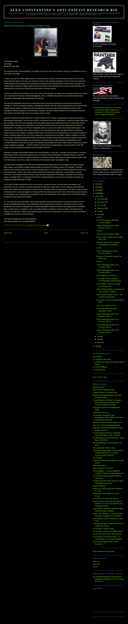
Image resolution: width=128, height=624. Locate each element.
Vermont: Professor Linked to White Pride (107, 422)
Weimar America (98, 387)
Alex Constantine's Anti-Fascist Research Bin (64, 10)
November (101, 202)
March (99, 342)
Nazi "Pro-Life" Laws (100, 377)
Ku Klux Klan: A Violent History (103, 529)
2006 (97, 196)
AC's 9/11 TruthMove (100, 367)
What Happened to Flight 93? (107, 275)
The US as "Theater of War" (106, 305)
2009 (97, 187)
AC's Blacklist (97, 357)
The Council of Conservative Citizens (105, 498)
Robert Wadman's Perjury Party (103, 551)
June (99, 214)
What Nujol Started (99, 465)
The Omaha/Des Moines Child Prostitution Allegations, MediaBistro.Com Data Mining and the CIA (108, 579)
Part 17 (95, 567)
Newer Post (8, 233)
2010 (97, 184)
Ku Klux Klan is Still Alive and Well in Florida (108, 531)
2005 (97, 346)
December (101, 199)
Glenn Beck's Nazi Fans (101, 412)
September (101, 208)
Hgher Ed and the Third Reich (103, 468)
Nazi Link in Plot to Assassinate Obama (106, 425)
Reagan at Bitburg (99, 486)
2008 (97, 190)
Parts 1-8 (96, 561)
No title (99, 217)
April (99, 339)
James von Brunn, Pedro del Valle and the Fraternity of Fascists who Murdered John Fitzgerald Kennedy (108, 503)
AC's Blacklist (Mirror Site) (102, 359)
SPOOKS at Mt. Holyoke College (108, 234)
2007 (97, 193)
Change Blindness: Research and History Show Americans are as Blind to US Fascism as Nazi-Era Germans (107, 402)
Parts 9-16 (96, 564)
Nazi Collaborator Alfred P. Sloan (104, 448)
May (98, 336)
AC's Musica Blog (99, 370)
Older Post (84, 233)
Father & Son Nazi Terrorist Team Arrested (107, 534)
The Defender (97, 458)
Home (46, 233)
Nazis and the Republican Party (103, 390)
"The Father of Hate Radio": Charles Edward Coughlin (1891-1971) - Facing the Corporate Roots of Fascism (108, 453)
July (98, 211)
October (100, 205)
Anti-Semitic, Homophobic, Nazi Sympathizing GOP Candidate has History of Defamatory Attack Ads (108, 417)
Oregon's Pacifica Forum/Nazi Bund (105, 392)
